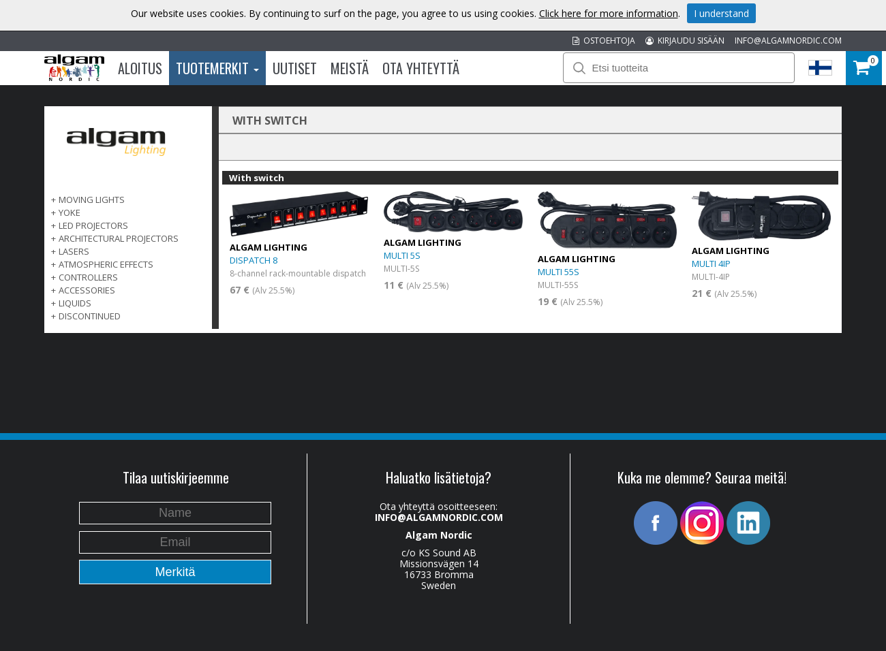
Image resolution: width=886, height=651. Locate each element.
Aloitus (140, 68)
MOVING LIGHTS (92, 199)
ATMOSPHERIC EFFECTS (106, 264)
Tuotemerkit (217, 68)
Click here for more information (608, 13)
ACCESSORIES (87, 290)
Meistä (350, 68)
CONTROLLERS (88, 277)
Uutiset (295, 68)
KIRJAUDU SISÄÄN (684, 40)
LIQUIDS (75, 303)
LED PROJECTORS (93, 225)
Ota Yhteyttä (420, 68)
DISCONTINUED (90, 316)
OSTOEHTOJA (603, 40)
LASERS (74, 251)
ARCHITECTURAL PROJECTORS (119, 238)
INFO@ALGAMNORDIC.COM (788, 40)
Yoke (69, 212)
